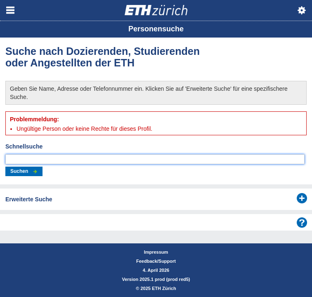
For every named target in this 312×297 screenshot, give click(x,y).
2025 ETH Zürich (158, 288)
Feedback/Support (156, 261)
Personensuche (156, 29)
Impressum (156, 252)
